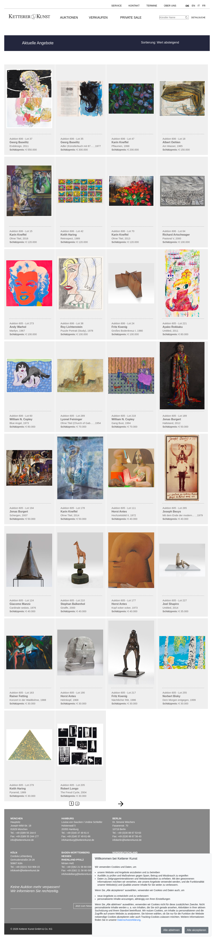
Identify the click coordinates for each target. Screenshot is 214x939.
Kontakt (134, 5)
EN (193, 5)
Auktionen (69, 17)
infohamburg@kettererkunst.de (77, 840)
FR (204, 5)
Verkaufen (98, 17)
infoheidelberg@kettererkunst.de (78, 874)
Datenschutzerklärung (128, 920)
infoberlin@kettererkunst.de (126, 840)
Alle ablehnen (171, 930)
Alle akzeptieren (196, 930)
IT (199, 5)
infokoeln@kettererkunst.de (24, 870)
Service (116, 5)
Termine (151, 5)
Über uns (170, 5)
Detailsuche (198, 17)
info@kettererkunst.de (22, 840)
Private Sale (130, 17)
